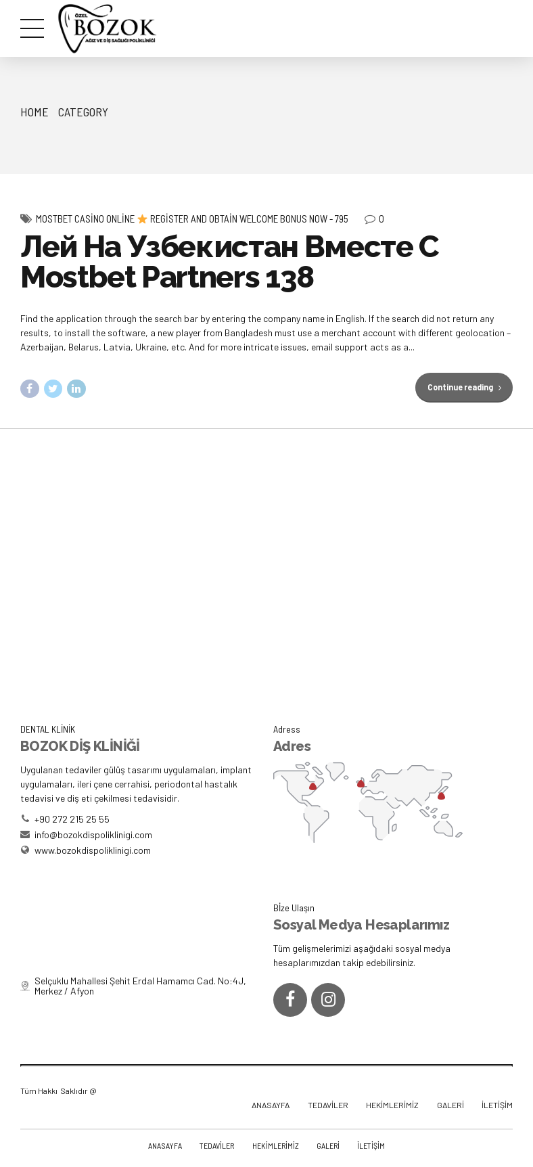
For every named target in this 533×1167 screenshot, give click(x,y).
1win (13, 0)
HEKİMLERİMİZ (392, 1104)
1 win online (28, 0)
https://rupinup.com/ (20, 0)
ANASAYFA (270, 1104)
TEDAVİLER (328, 1104)
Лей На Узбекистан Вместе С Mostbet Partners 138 (229, 262)
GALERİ (450, 1104)
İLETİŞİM (497, 1104)
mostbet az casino (4, 0)
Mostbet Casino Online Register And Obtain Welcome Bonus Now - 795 (192, 218)
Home (34, 111)
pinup (10, 0)
